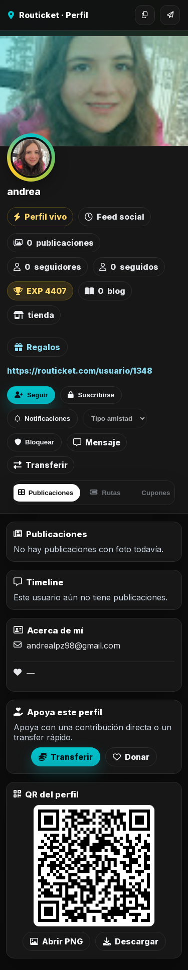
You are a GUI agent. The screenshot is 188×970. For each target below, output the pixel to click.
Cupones (155, 493)
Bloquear (34, 442)
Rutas (105, 493)
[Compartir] (170, 15)
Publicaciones (46, 493)
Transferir (41, 465)
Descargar (130, 941)
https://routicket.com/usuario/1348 (79, 371)
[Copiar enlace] (145, 15)
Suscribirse (91, 395)
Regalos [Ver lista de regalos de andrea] (37, 347)
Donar (131, 757)
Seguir (31, 395)
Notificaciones (42, 418)
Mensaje (96, 442)
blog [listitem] (105, 291)
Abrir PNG (56, 941)
